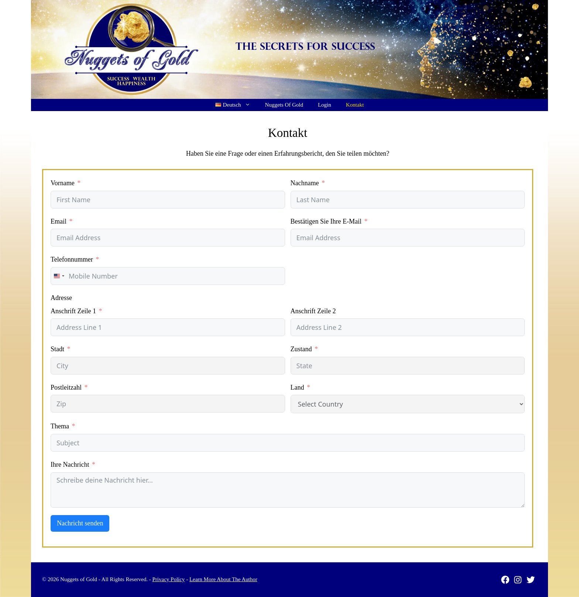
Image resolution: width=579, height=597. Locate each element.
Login (324, 105)
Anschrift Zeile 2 (313, 311)
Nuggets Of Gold (284, 105)
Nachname (305, 183)
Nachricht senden (80, 523)
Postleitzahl (66, 387)
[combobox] (58, 276)
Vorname (63, 183)
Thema (60, 426)
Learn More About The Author (223, 579)
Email (58, 221)
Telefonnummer (72, 259)
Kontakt (355, 105)
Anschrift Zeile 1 (73, 311)
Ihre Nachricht (70, 464)
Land (297, 387)
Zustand (301, 349)
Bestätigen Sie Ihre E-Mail (326, 221)
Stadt (57, 349)
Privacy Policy (168, 579)
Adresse (61, 297)
